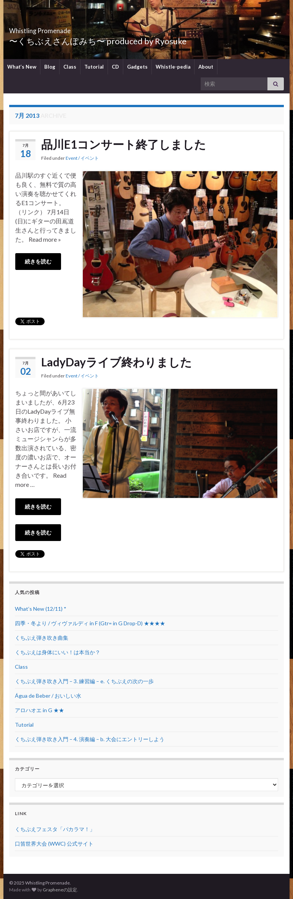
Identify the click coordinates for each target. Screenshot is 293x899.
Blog (49, 67)
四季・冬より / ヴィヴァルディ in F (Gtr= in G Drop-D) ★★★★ (90, 623)
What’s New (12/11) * (40, 608)
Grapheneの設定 (60, 890)
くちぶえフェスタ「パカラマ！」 (55, 829)
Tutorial (94, 67)
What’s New (21, 67)
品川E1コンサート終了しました (123, 144)
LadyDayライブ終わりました (116, 362)
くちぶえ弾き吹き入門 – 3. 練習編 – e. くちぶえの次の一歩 (84, 681)
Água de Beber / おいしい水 (48, 695)
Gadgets (137, 67)
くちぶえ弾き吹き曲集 (41, 637)
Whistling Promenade (62, 28)
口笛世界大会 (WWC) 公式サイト (54, 843)
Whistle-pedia (173, 67)
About (205, 67)
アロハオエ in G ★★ (39, 710)
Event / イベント (82, 158)
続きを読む (38, 261)
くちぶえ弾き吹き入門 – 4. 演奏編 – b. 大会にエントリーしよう (89, 739)
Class (69, 67)
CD (115, 67)
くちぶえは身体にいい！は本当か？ (57, 652)
